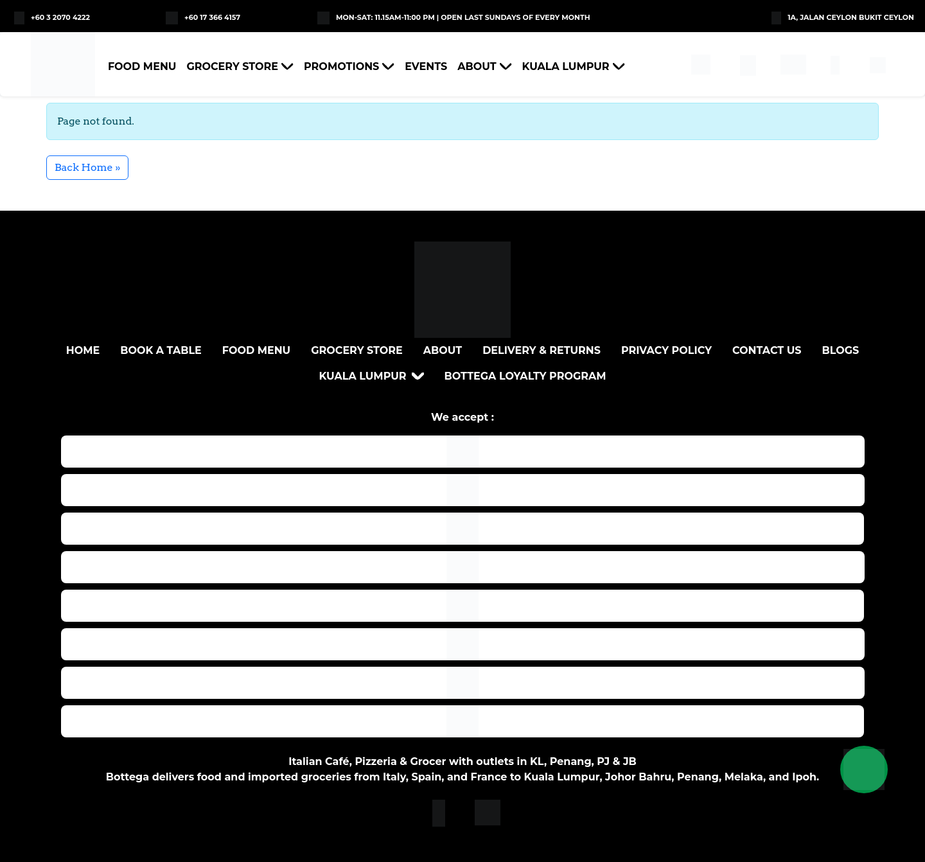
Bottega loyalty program (525, 376)
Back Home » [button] (87, 167)
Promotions (341, 66)
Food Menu (142, 66)
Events (426, 66)
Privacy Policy (666, 350)
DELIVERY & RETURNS (541, 350)
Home (83, 350)
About (476, 66)
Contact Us (767, 350)
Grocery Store (232, 66)
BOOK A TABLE (161, 350)
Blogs (840, 350)
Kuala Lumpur (566, 66)
